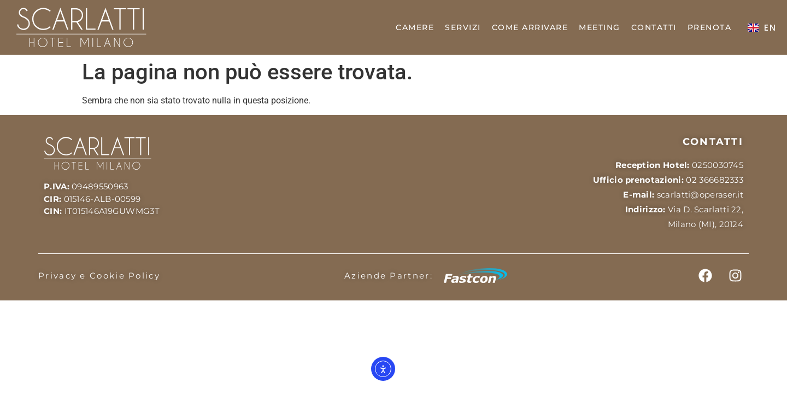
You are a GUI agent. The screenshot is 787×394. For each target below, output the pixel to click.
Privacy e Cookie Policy (99, 275)
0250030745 (717, 165)
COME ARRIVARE (530, 27)
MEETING (599, 27)
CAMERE (415, 27)
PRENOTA (710, 27)
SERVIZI (463, 27)
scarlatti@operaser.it (700, 194)
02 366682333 (714, 180)
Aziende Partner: (388, 275)
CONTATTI (654, 27)
